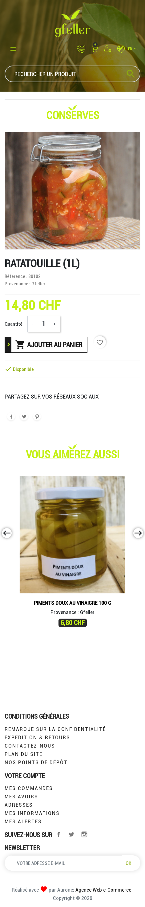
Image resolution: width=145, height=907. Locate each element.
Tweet (24, 416)
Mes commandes (29, 788)
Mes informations (32, 813)
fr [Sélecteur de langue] (125, 48)
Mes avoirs (21, 796)
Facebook (58, 834)
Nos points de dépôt (36, 762)
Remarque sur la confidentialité (55, 728)
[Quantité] (43, 324)
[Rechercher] (72, 74)
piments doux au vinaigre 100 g (72, 602)
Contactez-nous (30, 745)
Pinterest (37, 416)
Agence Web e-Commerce (102, 889)
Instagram (84, 834)
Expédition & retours (37, 737)
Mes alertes (23, 821)
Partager (11, 416)
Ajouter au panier (48, 344)
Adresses (19, 804)
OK (128, 863)
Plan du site (23, 753)
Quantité (13, 324)
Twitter (71, 834)
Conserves (72, 115)
